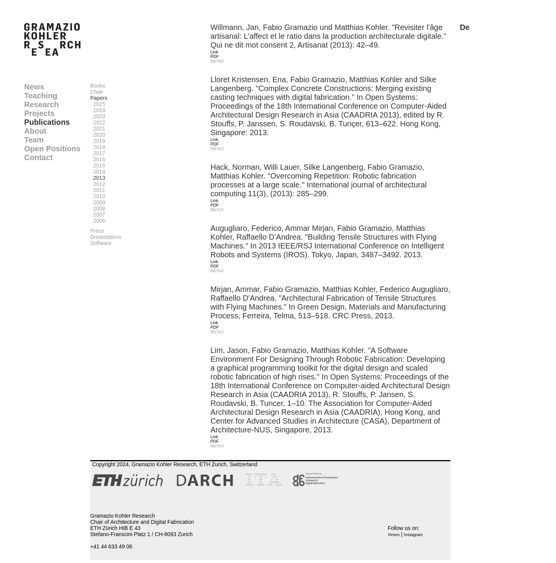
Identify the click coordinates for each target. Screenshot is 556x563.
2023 (97, 116)
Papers (98, 98)
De (465, 27)
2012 (97, 184)
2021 (97, 129)
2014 (97, 172)
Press (97, 231)
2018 (97, 147)
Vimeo (394, 534)
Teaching (40, 95)
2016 (97, 159)
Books (97, 86)
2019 (97, 141)
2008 (97, 208)
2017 (97, 153)
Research (41, 104)
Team (34, 140)
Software (100, 243)
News (34, 87)
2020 (97, 135)
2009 (97, 202)
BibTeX (217, 61)
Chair (96, 92)
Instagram (413, 534)
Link (214, 52)
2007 (97, 215)
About (35, 131)
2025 (97, 104)
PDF (214, 56)
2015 (97, 165)
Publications (47, 122)
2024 (97, 110)
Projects (39, 113)
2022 (97, 122)
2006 (97, 221)
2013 (97, 178)
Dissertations (105, 237)
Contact (38, 157)
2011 (97, 190)
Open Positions (52, 148)
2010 (97, 196)
